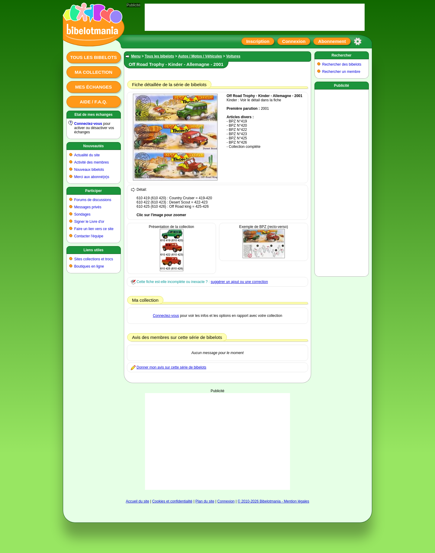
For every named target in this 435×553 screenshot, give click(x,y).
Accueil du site (137, 501)
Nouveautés (93, 146)
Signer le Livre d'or (89, 222)
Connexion (294, 41)
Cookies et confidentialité (172, 501)
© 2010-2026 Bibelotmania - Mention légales (273, 501)
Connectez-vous (88, 124)
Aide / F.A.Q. (93, 101)
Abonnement (332, 41)
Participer (93, 191)
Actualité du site (87, 155)
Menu (135, 56)
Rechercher (341, 55)
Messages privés (88, 207)
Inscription (257, 41)
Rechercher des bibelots (341, 64)
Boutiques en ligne (89, 266)
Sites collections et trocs (93, 259)
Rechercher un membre (341, 72)
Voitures (233, 56)
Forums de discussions (92, 200)
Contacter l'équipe (88, 236)
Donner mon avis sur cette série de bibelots (171, 367)
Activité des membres (91, 162)
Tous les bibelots (93, 57)
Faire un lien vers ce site (94, 229)
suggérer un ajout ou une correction (239, 282)
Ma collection (93, 72)
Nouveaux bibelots (89, 170)
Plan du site (204, 501)
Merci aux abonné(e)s (91, 177)
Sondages (82, 214)
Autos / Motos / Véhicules (200, 56)
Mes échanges (93, 86)
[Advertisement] (217, 441)
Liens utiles (93, 250)
